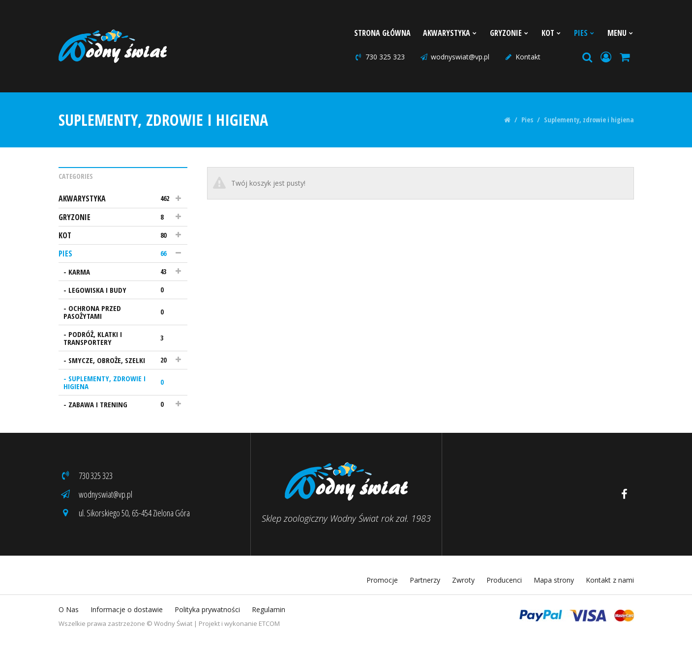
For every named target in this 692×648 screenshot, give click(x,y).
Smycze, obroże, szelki (120, 360)
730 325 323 (379, 56)
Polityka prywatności (207, 609)
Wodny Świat (173, 623)
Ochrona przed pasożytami (118, 312)
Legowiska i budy (120, 290)
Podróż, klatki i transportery (118, 338)
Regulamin (268, 609)
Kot (552, 33)
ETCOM (269, 623)
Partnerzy (425, 580)
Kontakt (522, 56)
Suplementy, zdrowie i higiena (589, 119)
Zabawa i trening (120, 404)
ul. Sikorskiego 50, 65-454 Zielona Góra (124, 513)
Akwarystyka (450, 33)
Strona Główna (382, 33)
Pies (584, 33)
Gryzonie (509, 33)
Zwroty (463, 580)
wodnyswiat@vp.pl (454, 56)
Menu (620, 33)
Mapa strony (554, 580)
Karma (120, 272)
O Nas (69, 609)
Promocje (382, 580)
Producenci (504, 580)
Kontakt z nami (610, 580)
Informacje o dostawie (126, 609)
